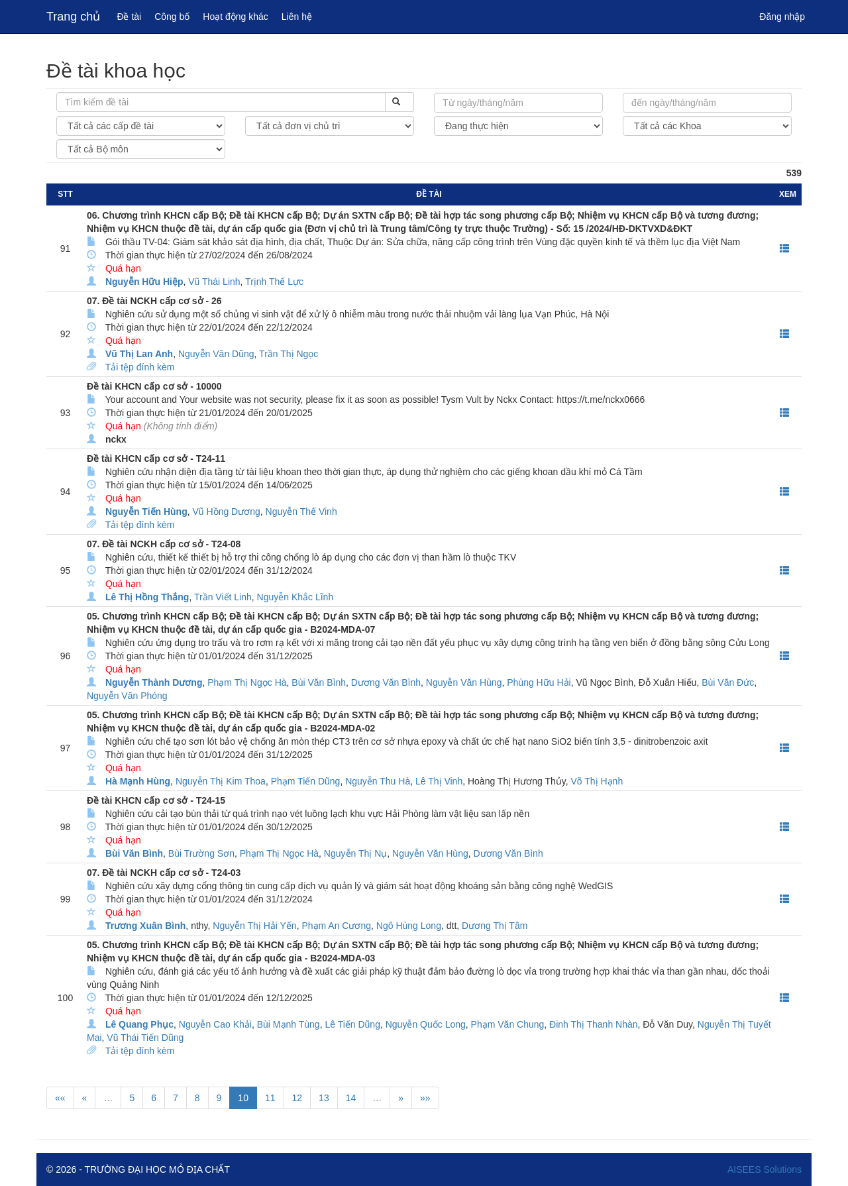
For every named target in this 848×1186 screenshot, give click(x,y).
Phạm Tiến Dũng (306, 781)
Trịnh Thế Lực (274, 281)
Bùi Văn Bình (319, 682)
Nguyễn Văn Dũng (216, 354)
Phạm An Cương (336, 925)
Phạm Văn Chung (508, 1024)
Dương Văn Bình (386, 682)
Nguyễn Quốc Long (426, 1024)
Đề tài (129, 16)
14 (351, 1098)
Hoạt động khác (235, 16)
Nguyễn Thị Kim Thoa (221, 781)
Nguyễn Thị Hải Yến (254, 925)
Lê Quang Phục (139, 1024)
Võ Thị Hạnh (597, 781)
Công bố (171, 16)
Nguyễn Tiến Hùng (146, 511)
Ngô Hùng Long (408, 925)
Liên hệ (297, 16)
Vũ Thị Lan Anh (139, 354)
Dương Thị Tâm (494, 925)
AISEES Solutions (764, 1169)
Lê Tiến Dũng (352, 1024)
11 (270, 1098)
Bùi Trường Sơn (201, 853)
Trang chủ (73, 16)
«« (60, 1098)
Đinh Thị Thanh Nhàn (593, 1024)
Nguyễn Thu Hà (377, 781)
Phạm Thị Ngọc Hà (246, 682)
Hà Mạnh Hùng (137, 781)
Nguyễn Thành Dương (154, 682)
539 (794, 173)
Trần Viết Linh (223, 597)
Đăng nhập (782, 16)
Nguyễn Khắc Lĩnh (295, 597)
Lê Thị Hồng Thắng (147, 597)
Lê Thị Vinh (438, 781)
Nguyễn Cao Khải (215, 1024)
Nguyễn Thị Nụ (355, 853)
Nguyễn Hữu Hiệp (144, 281)
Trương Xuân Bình (145, 925)
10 (243, 1098)
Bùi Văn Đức (728, 682)
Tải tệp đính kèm (140, 367)
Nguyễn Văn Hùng (464, 682)
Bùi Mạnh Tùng (288, 1024)
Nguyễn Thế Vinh (301, 511)
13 (324, 1098)
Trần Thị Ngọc (288, 354)
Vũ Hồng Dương (226, 511)
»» (425, 1098)
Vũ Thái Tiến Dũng (145, 1037)
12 (297, 1098)
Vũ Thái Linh (214, 281)
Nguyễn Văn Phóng (127, 695)
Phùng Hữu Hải (538, 682)
